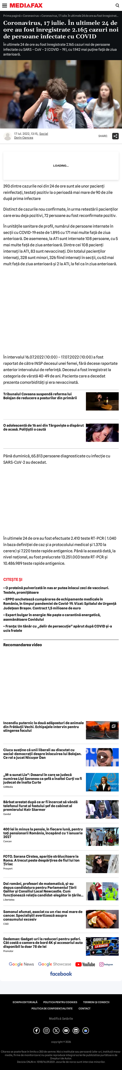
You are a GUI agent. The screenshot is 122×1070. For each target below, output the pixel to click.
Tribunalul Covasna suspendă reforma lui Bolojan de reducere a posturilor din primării (40, 396)
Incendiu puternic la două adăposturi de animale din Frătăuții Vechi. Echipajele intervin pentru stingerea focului (43, 727)
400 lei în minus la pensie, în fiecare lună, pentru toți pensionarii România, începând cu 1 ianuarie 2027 (43, 833)
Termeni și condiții (96, 1002)
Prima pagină (12, 15)
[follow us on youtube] (85, 964)
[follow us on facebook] (61, 974)
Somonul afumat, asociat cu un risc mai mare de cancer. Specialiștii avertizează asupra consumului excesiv (42, 915)
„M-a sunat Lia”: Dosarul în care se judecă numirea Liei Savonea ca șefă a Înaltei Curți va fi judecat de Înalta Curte (42, 778)
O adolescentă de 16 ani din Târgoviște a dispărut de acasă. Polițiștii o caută (43, 427)
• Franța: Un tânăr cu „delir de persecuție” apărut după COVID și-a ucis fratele (57, 628)
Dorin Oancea (23, 137)
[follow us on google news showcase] (54, 964)
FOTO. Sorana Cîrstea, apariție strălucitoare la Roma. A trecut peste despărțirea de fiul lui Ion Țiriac (41, 860)
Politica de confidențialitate (52, 1008)
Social (43, 133)
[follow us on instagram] (106, 964)
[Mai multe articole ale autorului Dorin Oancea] (7, 136)
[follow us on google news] (21, 964)
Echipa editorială (25, 1002)
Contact (84, 1008)
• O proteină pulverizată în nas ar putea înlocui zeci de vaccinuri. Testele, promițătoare (56, 590)
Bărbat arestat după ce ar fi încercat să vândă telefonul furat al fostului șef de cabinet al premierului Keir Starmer (40, 806)
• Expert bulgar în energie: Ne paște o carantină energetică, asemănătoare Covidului (52, 617)
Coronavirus (31, 15)
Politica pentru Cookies (60, 1002)
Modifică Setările (61, 1018)
